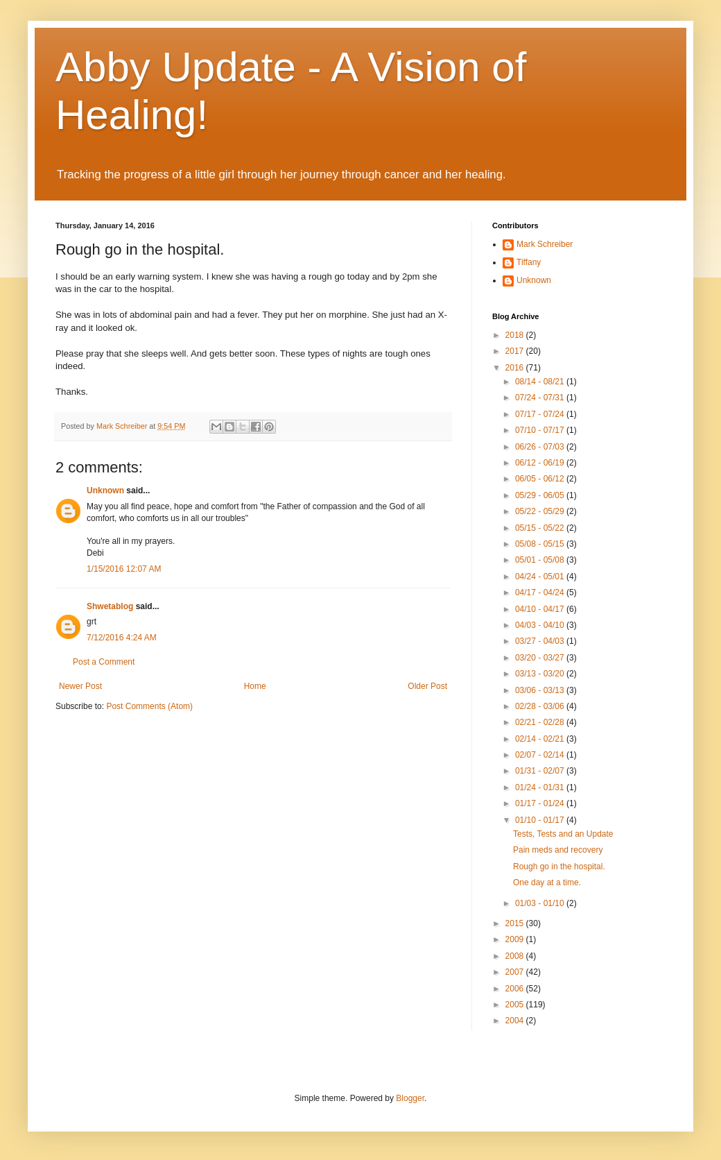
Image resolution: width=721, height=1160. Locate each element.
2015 (515, 923)
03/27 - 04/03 (540, 641)
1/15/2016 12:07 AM (124, 569)
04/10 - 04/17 (540, 609)
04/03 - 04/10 (540, 625)
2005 (515, 1004)
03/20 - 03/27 (540, 658)
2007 (515, 972)
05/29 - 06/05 (540, 495)
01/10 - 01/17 (540, 820)
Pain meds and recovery (557, 850)
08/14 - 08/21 (540, 381)
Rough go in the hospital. (559, 866)
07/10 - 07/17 (540, 430)
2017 (515, 351)
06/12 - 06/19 (540, 463)
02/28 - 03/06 (540, 706)
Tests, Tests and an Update (563, 834)
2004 (515, 1020)
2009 (515, 939)
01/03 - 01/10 (540, 903)
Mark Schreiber (544, 244)
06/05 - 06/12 (540, 479)
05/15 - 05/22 (540, 528)
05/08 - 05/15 (540, 544)
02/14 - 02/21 (540, 739)
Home (255, 686)
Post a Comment (103, 662)
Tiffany (528, 262)
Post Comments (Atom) (149, 706)
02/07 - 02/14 (540, 755)
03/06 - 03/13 (540, 690)
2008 (515, 956)
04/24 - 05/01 (540, 576)
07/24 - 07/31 (540, 397)
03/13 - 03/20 (540, 674)
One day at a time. (547, 882)
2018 (515, 335)
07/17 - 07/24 (540, 414)
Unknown (105, 490)
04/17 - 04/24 (540, 592)
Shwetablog (110, 606)
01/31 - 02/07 (540, 771)
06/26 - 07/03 (540, 447)
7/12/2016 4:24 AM (122, 637)
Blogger (410, 1098)
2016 (515, 368)
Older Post (427, 686)
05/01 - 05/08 (540, 560)
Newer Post (80, 686)
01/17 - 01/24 (540, 803)
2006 (515, 988)
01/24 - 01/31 (540, 787)
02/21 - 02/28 (540, 722)
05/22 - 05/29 (540, 511)
